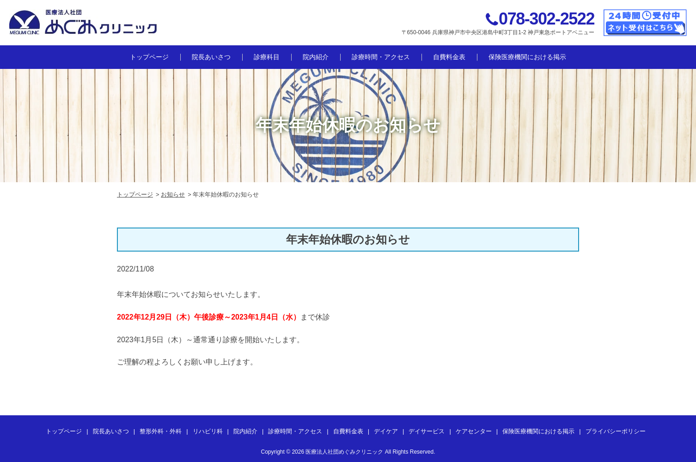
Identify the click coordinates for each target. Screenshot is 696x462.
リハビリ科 (208, 431)
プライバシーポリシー (616, 431)
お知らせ (173, 194)
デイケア (386, 431)
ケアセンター (474, 431)
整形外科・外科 (161, 431)
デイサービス (427, 431)
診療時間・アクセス (381, 57)
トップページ (149, 57)
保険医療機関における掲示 (527, 57)
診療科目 (267, 57)
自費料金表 (449, 57)
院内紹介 (316, 57)
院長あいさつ (211, 57)
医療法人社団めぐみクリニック (344, 452)
